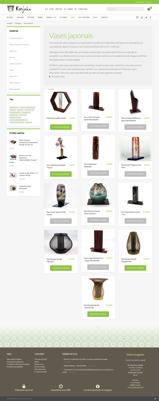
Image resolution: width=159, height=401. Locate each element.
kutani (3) (14, 115)
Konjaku (20, 17)
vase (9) (29, 122)
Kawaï (40, 17)
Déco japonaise (40, 369)
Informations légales (14, 359)
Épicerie (31, 17)
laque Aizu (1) (15, 117)
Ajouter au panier (61, 127)
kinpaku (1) (26, 112)
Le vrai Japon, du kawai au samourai (66, 8)
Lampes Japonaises (15, 64)
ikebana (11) (29, 110)
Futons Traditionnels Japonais (19, 45)
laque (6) (22, 115)
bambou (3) (14, 107)
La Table (63, 17)
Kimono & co (51, 17)
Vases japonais (71, 35)
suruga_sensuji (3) (17, 122)
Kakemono (13, 51)
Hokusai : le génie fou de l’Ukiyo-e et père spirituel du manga (85, 359)
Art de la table (40, 367)
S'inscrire (148, 2)
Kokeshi (12, 57)
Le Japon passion (41, 372)
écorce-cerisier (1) (27, 107)
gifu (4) (13, 110)
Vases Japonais (14, 89)
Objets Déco (13, 76)
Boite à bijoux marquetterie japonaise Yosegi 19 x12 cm (28, 142)
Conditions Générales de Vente (18, 364)
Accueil (10, 17)
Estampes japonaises (16, 38)
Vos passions (84, 17)
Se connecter (139, 2)
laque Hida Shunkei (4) (18, 120)
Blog (95, 17)
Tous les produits (41, 359)
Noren (11, 70)
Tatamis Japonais (14, 83)
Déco (73, 17)
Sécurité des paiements (15, 362)
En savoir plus (58, 76)
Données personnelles (15, 367)
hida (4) (20, 110)
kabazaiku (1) (15, 112)
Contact (104, 17)
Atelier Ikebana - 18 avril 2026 (75, 366)
